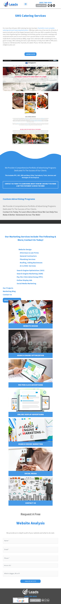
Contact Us (7, 347)
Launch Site (30, 54)
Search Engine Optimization (30, 344)
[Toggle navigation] (26, 4)
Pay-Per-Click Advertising (30, 373)
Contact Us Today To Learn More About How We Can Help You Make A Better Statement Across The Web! (30, 185)
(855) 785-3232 (45, 2)
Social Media (30, 462)
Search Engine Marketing (30, 432)
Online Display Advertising (30, 403)
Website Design (30, 314)
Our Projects (8, 341)
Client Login (41, 5)
